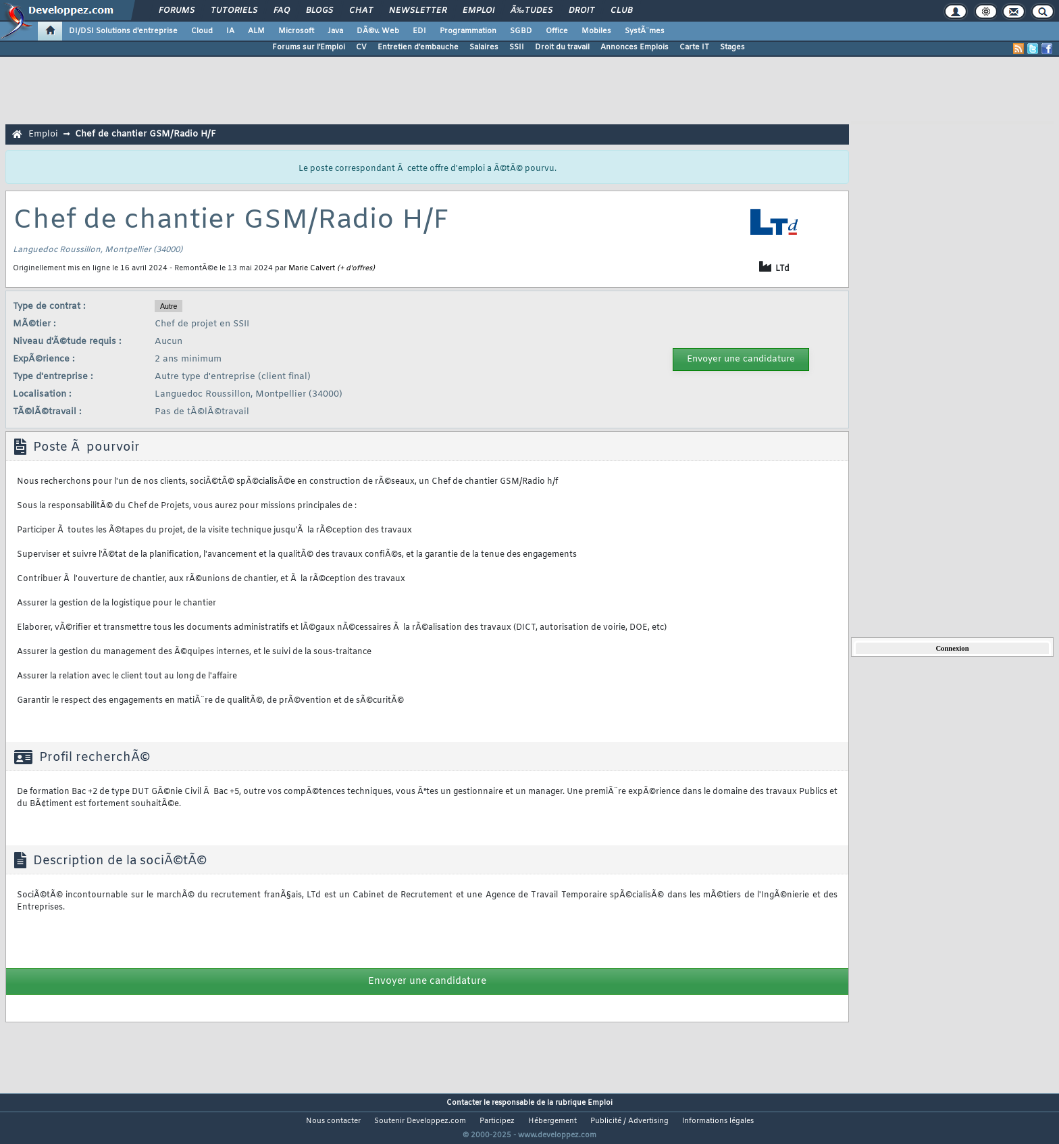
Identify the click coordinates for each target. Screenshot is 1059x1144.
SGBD (521, 31)
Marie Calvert (311, 268)
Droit (581, 10)
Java (335, 31)
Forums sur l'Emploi (308, 47)
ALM (256, 31)
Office (557, 31)
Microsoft (296, 31)
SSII (516, 47)
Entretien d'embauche (418, 47)
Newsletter (418, 10)
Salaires (483, 47)
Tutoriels (234, 10)
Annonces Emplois (634, 47)
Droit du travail (562, 47)
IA (230, 31)
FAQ (281, 10)
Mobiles (596, 31)
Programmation (468, 31)
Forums (176, 10)
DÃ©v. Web (378, 31)
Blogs (319, 10)
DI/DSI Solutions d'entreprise (123, 31)
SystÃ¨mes (645, 31)
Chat (361, 10)
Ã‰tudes (531, 10)
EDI (419, 31)
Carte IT (694, 47)
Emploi (478, 10)
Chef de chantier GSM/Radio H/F (145, 134)
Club (621, 10)
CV (361, 47)
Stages (732, 47)
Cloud (202, 31)
